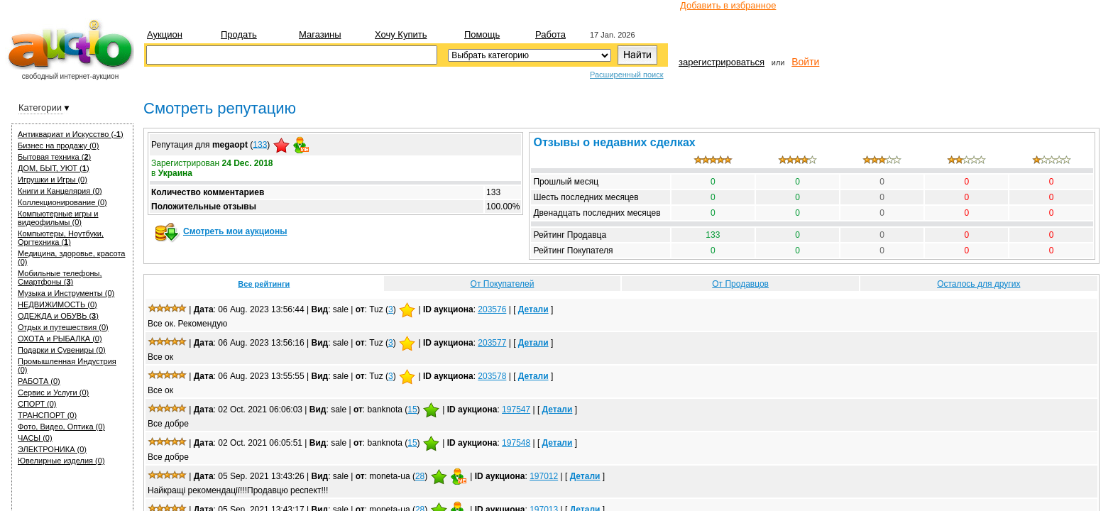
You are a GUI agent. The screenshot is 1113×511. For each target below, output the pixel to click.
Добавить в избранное (728, 5)
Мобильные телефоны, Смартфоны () (60, 277)
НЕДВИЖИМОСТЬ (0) (57, 304)
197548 (516, 443)
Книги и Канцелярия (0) (60, 191)
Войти (805, 61)
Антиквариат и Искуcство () (71, 134)
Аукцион (164, 34)
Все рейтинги (264, 284)
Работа (550, 34)
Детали (533, 309)
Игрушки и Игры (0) (52, 179)
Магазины (320, 34)
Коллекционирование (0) (62, 202)
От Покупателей (502, 284)
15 (412, 409)
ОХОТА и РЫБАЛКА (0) (60, 338)
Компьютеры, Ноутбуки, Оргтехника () (61, 237)
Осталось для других (978, 284)
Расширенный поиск (627, 74)
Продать (239, 34)
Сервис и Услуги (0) (53, 392)
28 (419, 476)
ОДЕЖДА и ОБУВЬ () (58, 316)
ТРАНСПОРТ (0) (47, 415)
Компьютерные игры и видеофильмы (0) (58, 217)
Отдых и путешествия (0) (63, 327)
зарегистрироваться (721, 62)
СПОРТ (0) (37, 404)
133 (260, 144)
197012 (544, 476)
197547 (516, 409)
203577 (492, 343)
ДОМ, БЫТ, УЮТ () (53, 168)
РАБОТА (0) (39, 381)
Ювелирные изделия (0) (61, 460)
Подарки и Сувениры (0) (62, 350)
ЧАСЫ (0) (35, 438)
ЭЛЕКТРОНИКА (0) (52, 449)
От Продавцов (740, 284)
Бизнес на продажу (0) (58, 145)
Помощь (482, 34)
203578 (492, 376)
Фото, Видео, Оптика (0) (61, 426)
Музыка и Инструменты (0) (66, 293)
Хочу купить (401, 34)
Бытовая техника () (54, 157)
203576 (492, 309)
